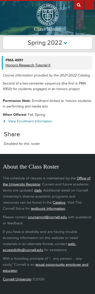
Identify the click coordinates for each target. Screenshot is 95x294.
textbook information (48, 208)
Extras (89, 5)
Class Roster (47, 29)
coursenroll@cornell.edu (47, 217)
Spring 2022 (47, 43)
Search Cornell (79, 5)
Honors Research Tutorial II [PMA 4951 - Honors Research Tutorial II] (28, 65)
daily (38, 190)
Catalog (59, 202)
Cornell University (17, 279)
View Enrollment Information (30, 121)
